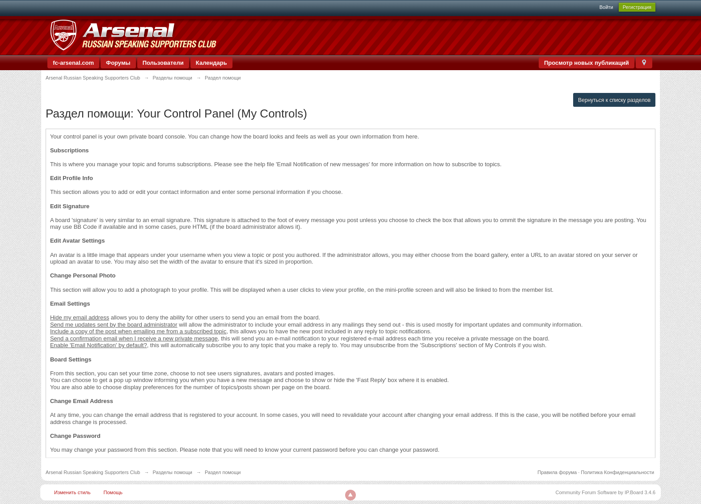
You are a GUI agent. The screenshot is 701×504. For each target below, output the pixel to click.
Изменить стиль (72, 492)
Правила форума (557, 472)
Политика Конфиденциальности (617, 472)
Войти (606, 7)
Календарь (211, 62)
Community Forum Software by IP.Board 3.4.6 (606, 492)
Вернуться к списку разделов (614, 100)
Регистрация (637, 7)
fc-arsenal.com (73, 62)
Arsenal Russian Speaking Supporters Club (93, 472)
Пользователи (163, 62)
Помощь (113, 492)
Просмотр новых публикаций (586, 62)
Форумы (118, 62)
